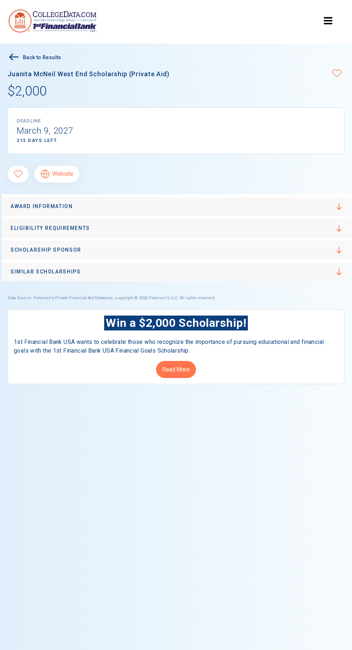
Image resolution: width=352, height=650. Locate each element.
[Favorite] (18, 174)
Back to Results (34, 58)
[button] (336, 74)
